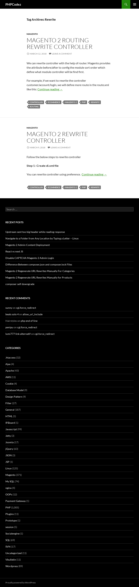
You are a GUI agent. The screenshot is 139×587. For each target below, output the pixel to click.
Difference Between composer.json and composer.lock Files (38, 264)
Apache (9, 370)
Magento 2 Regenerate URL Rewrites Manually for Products (38, 277)
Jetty (8, 435)
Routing (34, 106)
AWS (8, 377)
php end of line (29, 320)
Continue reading (50, 89)
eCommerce (54, 102)
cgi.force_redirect (26, 307)
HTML (8, 416)
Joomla (9, 442)
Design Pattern (13, 396)
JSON (8, 455)
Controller (36, 102)
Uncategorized (13, 553)
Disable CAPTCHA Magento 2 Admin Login (29, 257)
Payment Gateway (15, 500)
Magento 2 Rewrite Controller (57, 137)
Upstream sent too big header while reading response (35, 231)
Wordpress (11, 566)
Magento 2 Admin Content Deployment (27, 244)
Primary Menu (134, 4)
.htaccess (10, 357)
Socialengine (12, 533)
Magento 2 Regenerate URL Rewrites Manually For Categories (40, 270)
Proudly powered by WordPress (20, 582)
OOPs (8, 494)
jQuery (9, 448)
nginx (8, 487)
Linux (8, 468)
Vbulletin (10, 559)
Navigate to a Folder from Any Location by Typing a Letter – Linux (42, 238)
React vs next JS (14, 251)
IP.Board (10, 422)
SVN (7, 546)
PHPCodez (13, 4)
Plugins (9, 513)
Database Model (14, 390)
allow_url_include (33, 314)
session (9, 527)
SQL (7, 540)
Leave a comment (62, 53)
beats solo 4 (12, 314)
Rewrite (95, 102)
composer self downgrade (19, 284)
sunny (8, 307)
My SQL (9, 481)
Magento (32, 34)
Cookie (9, 383)
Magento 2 (71, 102)
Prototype (11, 520)
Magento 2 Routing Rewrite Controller (59, 43)
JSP (7, 461)
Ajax (7, 364)
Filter (8, 403)
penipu (9, 327)
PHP (84, 102)
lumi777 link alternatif (18, 333)
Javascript (11, 429)
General (9, 409)
